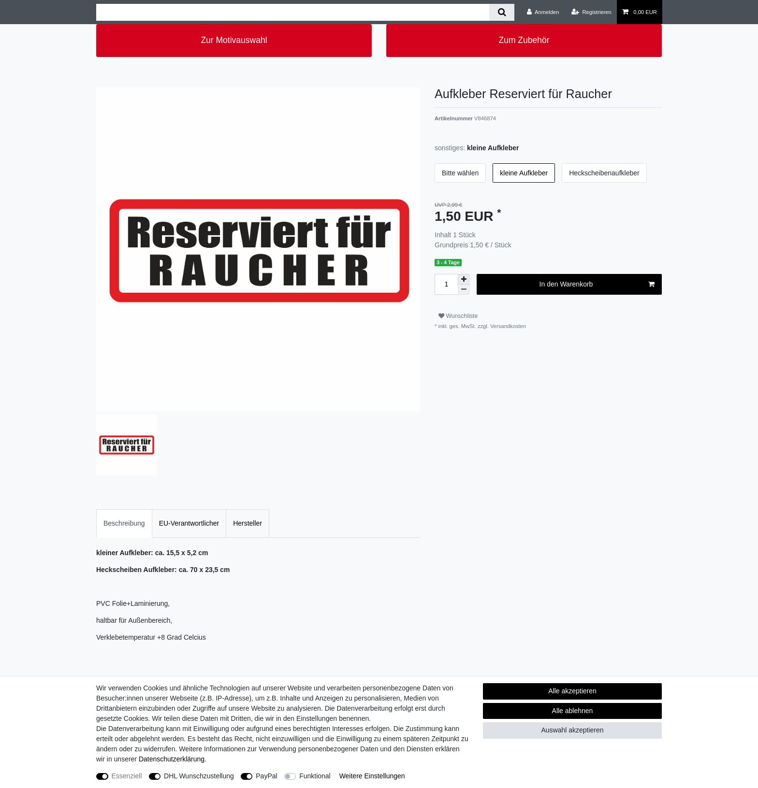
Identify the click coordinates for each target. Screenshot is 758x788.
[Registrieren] (591, 12)
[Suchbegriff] (292, 12)
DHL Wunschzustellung (199, 776)
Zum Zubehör (523, 40)
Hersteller (247, 523)
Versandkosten (507, 326)
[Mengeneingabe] (446, 284)
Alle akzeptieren (572, 691)
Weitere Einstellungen (372, 776)
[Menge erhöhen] (463, 279)
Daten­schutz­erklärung (171, 759)
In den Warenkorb (597, 284)
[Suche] (501, 12)
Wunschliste (458, 316)
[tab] (124, 523)
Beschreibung (124, 523)
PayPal (266, 776)
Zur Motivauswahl (234, 40)
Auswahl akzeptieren (572, 730)
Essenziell (127, 776)
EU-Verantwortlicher (189, 523)
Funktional (315, 776)
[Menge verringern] (463, 290)
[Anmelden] (543, 12)
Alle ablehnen (572, 711)
